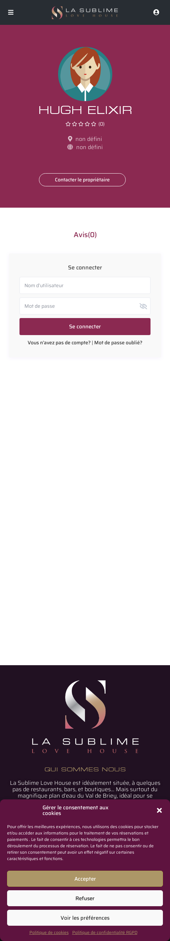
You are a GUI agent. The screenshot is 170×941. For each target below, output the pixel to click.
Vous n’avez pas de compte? (59, 342)
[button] (159, 810)
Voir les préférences (85, 918)
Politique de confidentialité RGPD (104, 932)
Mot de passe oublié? (118, 342)
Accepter (85, 879)
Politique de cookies (49, 932)
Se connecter (85, 326)
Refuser (85, 898)
